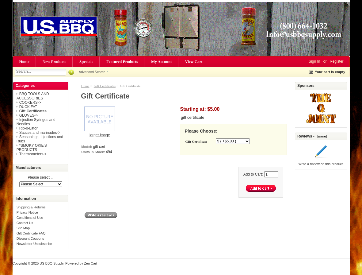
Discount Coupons (30, 238)
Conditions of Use (30, 217)
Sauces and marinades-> (39, 132)
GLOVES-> (28, 115)
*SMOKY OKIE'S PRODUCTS (32, 147)
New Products (54, 61)
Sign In (314, 61)
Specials (86, 61)
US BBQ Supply (51, 263)
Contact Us (25, 223)
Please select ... (41, 178)
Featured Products (122, 61)
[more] (321, 136)
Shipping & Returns (31, 207)
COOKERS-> (30, 102)
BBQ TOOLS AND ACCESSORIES (33, 96)
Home (24, 61)
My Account (161, 61)
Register (337, 61)
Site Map (23, 228)
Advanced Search (92, 72)
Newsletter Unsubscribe (34, 244)
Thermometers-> (33, 154)
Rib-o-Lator (28, 128)
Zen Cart (90, 263)
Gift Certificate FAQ (31, 233)
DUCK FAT (28, 107)
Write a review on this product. (321, 164)
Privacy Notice (27, 212)
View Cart (194, 61)
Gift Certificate (196, 141)
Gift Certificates (105, 86)
